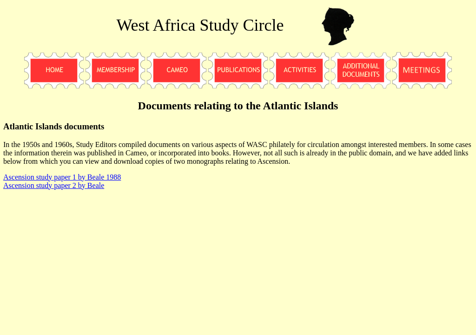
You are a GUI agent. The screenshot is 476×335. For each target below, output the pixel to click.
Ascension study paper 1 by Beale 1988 (62, 177)
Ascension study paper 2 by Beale (53, 185)
